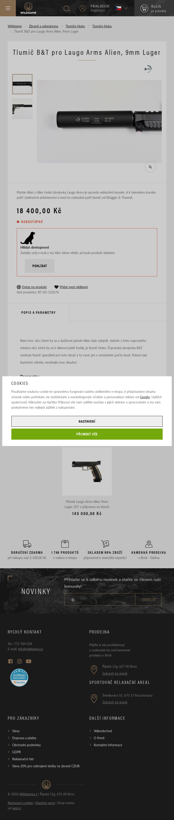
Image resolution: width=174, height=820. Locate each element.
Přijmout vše (87, 433)
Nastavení (87, 421)
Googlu (145, 397)
